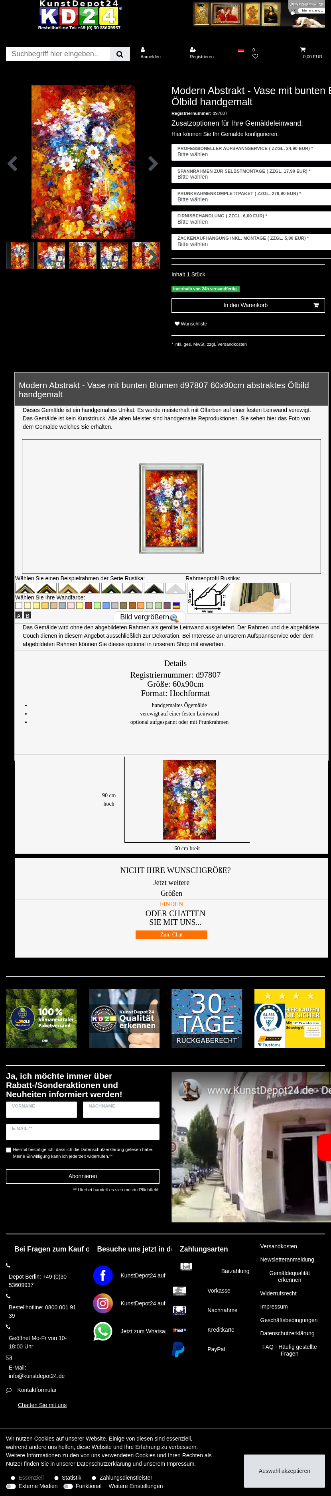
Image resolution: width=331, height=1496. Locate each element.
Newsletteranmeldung (287, 1259)
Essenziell (31, 1477)
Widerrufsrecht (278, 1293)
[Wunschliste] (272, 53)
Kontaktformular (37, 1390)
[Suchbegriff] (58, 54)
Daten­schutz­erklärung (104, 1464)
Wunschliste (191, 324)
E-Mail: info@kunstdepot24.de (37, 1371)
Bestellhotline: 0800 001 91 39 (42, 1311)
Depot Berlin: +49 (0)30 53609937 (38, 1280)
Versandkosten (231, 344)
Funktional (89, 1486)
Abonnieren (83, 1176)
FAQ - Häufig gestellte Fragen (289, 1350)
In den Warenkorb (271, 305)
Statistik (71, 1477)
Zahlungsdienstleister (126, 1477)
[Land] (240, 50)
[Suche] (120, 54)
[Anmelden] (160, 53)
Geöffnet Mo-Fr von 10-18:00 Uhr (38, 1342)
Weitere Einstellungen (136, 1486)
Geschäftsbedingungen (289, 1320)
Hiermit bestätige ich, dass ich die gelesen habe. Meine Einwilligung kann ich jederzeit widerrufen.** (83, 1153)
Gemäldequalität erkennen (289, 1276)
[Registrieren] (209, 53)
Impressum (274, 1306)
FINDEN (171, 904)
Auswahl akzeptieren (284, 1471)
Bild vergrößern (144, 617)
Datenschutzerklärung (287, 1333)
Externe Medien (38, 1486)
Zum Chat (171, 935)
